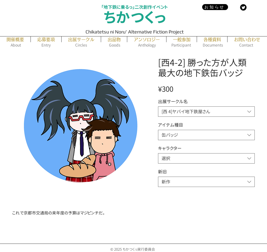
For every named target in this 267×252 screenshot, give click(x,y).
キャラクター (169, 148)
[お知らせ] (215, 7)
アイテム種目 (170, 125)
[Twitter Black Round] (243, 7)
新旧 (162, 172)
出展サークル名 (173, 102)
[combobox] (206, 111)
